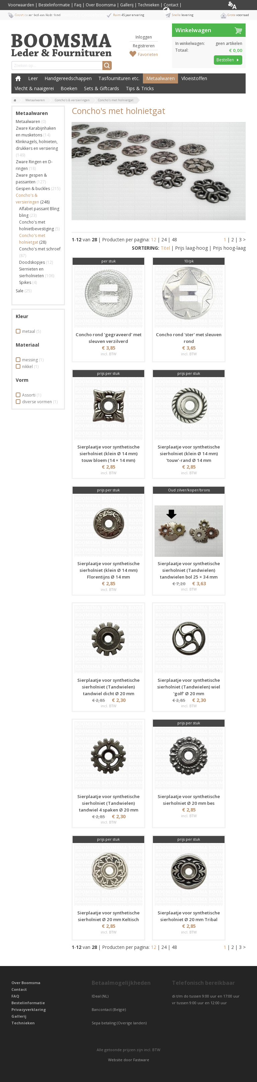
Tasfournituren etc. (119, 78)
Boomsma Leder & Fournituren (18, 78)
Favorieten (148, 54)
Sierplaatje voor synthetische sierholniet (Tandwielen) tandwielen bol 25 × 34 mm (189, 570)
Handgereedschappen (68, 78)
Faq (77, 5)
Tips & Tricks (140, 88)
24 (164, 239)
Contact (171, 5)
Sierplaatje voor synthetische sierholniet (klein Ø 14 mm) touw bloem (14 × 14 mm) (108, 453)
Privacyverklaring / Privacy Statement (42, 15)
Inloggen (144, 37)
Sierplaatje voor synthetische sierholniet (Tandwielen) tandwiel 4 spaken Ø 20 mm (108, 803)
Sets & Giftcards (101, 88)
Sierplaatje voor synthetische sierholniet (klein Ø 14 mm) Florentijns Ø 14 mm (108, 570)
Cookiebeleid (94, 15)
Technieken (148, 5)
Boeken (69, 88)
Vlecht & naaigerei (34, 88)
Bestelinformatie (54, 5)
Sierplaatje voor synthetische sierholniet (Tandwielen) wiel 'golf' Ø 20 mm (188, 687)
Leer (33, 78)
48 (174, 239)
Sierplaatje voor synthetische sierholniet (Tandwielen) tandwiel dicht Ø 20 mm (108, 687)
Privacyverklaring (28, 1009)
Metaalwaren (160, 78)
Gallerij (127, 5)
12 (153, 239)
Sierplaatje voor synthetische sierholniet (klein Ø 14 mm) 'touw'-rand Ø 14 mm (189, 453)
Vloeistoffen (194, 78)
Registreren (144, 46)
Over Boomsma (101, 5)
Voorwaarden (21, 5)
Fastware (141, 1059)
